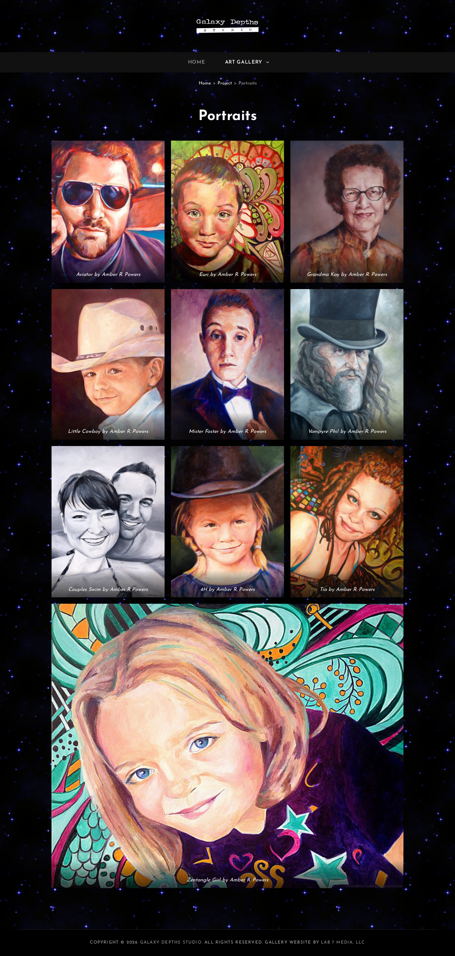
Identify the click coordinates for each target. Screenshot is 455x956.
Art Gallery (248, 62)
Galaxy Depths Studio (171, 942)
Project (225, 83)
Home (196, 62)
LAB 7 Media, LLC (343, 942)
